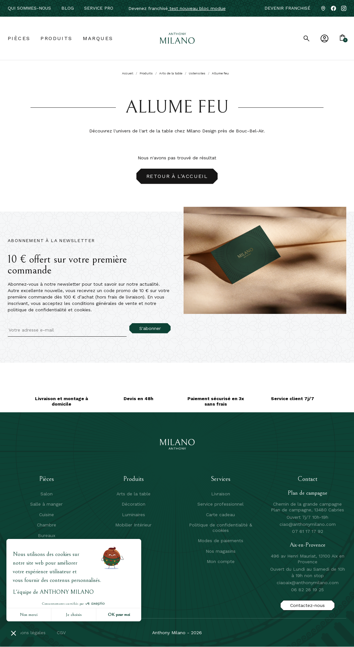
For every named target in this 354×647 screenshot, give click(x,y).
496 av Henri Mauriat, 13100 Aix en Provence (307, 558)
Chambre (46, 524)
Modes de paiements (220, 540)
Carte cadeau (220, 514)
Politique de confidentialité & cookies (220, 527)
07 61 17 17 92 (307, 531)
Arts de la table (134, 493)
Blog (67, 8)
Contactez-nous (307, 605)
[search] (306, 38)
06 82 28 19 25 (307, 589)
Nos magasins (221, 551)
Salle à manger (46, 504)
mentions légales (27, 632)
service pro (98, 8)
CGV (61, 632)
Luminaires (133, 514)
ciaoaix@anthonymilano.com (308, 582)
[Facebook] (333, 8)
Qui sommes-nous (29, 8)
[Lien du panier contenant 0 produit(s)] (342, 38)
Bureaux (46, 535)
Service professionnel (220, 504)
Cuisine (46, 514)
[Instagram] (343, 8)
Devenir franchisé (287, 8)
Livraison (220, 493)
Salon (46, 493)
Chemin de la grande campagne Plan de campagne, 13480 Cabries (307, 506)
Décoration (133, 504)
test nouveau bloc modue (197, 8)
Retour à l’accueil (177, 176)
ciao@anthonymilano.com (308, 524)
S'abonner (150, 328)
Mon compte (221, 561)
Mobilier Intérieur (133, 524)
